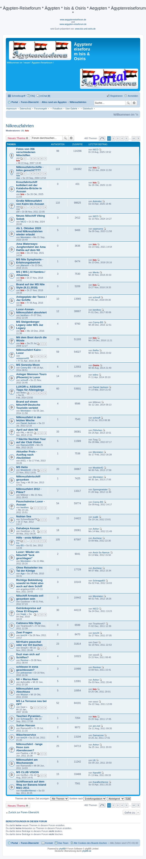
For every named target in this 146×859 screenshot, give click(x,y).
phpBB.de (86, 851)
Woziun (24, 694)
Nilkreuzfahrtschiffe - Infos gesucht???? (29, 169)
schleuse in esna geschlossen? (27, 668)
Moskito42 (26, 470)
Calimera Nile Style (28, 623)
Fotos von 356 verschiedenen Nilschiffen (25, 152)
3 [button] (117, 138)
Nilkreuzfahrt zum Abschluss (27, 690)
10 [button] (134, 138)
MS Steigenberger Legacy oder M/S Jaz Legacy (29, 325)
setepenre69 (22, 358)
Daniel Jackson (100, 387)
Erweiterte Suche (134, 102)
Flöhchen (97, 430)
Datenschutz (25, 109)
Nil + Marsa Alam (27, 679)
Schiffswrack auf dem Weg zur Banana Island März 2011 (31, 784)
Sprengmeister (100, 489)
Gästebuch (88, 109)
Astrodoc (97, 201)
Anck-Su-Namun (101, 552)
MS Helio (22, 467)
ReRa (96, 350)
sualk (95, 517)
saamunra (98, 228)
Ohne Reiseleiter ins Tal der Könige (29, 569)
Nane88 (97, 772)
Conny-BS (98, 322)
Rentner (25, 660)
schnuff (96, 297)
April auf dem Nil (27, 429)
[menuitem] (43, 95)
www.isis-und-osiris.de (85, 29)
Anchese (97, 538)
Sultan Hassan (25, 725)
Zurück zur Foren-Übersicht (23, 812)
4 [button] (122, 138)
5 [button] (126, 138)
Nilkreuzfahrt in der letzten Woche (28, 419)
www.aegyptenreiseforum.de (73, 20)
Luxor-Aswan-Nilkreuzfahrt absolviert (31, 311)
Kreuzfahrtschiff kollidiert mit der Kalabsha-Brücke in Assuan (29, 186)
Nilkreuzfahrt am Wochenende (27, 761)
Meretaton (26, 237)
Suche (128, 102)
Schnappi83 (99, 580)
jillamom (25, 265)
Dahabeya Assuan (28, 528)
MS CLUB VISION (27, 772)
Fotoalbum (57, 109)
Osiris (96, 365)
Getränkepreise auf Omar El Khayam (28, 610)
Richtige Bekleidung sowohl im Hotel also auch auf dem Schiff (29, 583)
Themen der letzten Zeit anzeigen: (41, 798)
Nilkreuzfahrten (20, 126)
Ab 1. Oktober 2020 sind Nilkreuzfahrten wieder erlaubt (29, 231)
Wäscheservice (26, 734)
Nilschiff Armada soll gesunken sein (29, 597)
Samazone (98, 735)
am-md (96, 726)
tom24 (24, 635)
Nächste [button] (138, 138)
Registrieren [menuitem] (116, 96)
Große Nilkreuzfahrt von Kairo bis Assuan (30, 202)
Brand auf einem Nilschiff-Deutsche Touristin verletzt (28, 404)
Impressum (11, 109)
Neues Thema (16, 138)
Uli (22, 130)
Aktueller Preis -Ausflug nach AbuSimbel (26, 454)
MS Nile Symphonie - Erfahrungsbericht (29, 261)
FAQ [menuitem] (33, 96)
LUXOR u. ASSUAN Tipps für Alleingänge (30, 388)
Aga (23, 573)
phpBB (62, 849)
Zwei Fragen (24, 632)
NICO (96, 149)
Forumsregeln (40, 109)
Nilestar (18, 176)
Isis (27, 130)
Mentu (96, 272)
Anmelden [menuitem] (133, 96)
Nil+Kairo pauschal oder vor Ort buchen (29, 643)
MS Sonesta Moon (28, 364)
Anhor (96, 529)
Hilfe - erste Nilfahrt (29, 537)
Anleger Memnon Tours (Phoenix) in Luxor (31, 376)
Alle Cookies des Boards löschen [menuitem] (90, 843)
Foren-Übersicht (30, 843)
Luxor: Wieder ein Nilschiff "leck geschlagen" (27, 555)
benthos (25, 315)
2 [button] (113, 138)
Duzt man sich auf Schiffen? (28, 656)
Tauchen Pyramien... (29, 716)
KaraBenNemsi (28, 790)
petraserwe (26, 672)
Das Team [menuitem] (63, 843)
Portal (14, 102)
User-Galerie (71, 109)
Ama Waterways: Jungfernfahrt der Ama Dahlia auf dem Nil (31, 247)
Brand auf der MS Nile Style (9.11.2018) (30, 286)
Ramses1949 (27, 445)
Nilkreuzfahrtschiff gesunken (28, 478)
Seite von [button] (102, 138)
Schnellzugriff (18, 96)
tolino (95, 374)
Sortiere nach (87, 798)
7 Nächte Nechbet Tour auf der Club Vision (31, 441)
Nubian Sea (23, 516)
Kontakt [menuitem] (49, 843)
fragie (23, 614)
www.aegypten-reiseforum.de (73, 24)
